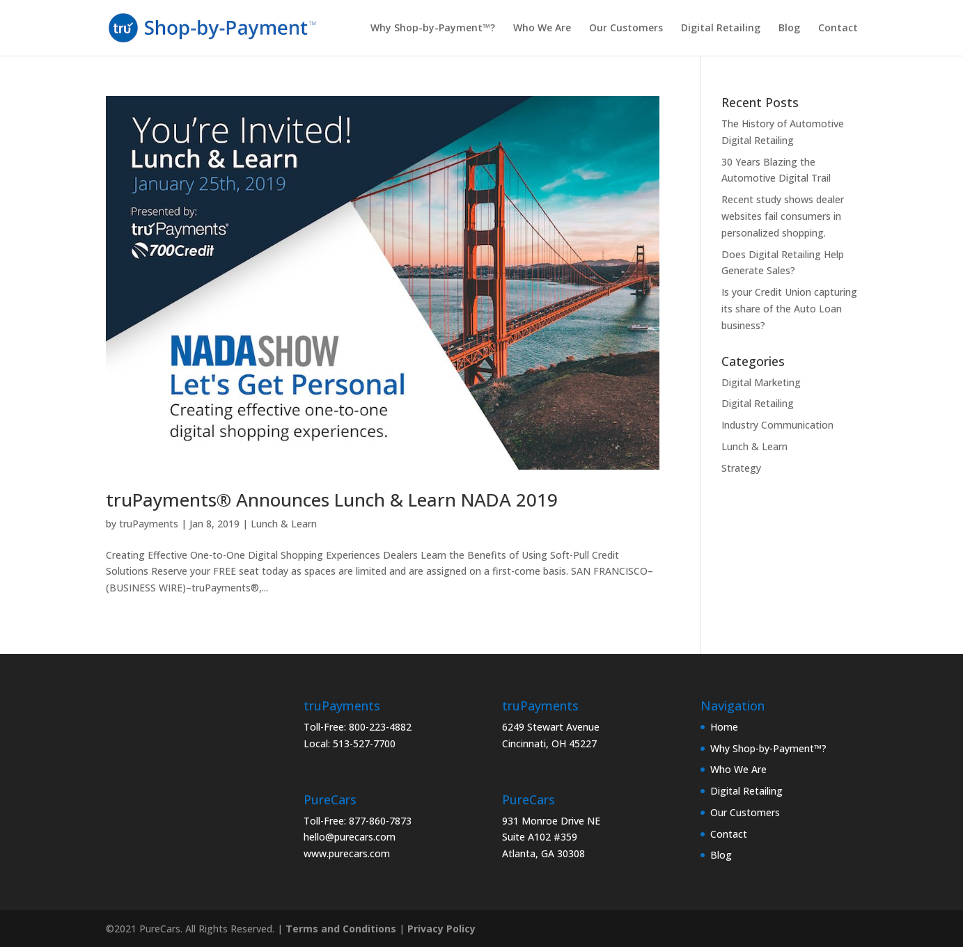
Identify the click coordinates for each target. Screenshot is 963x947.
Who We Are (542, 28)
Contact (838, 28)
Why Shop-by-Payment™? (432, 28)
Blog (789, 28)
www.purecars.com (347, 853)
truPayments (148, 523)
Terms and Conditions (340, 928)
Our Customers (626, 28)
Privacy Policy (441, 928)
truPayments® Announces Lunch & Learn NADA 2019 (332, 499)
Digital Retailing (720, 28)
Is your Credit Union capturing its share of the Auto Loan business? (789, 308)
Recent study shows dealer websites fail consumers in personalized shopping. (782, 216)
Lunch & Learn (284, 523)
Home (724, 726)
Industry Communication (777, 424)
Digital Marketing (761, 382)
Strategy (741, 468)
